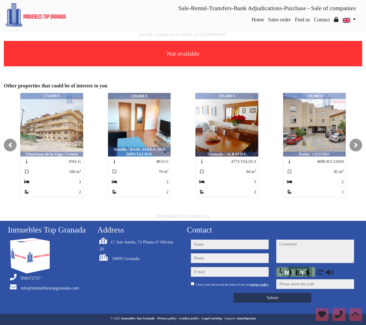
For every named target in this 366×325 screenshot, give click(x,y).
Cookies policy (189, 318)
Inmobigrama (246, 318)
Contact (322, 19)
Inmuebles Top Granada (138, 318)
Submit (272, 298)
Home (258, 19)
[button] (10, 145)
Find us (302, 19)
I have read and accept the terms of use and (232, 284)
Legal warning (212, 318)
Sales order (279, 19)
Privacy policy (167, 318)
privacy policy (259, 284)
